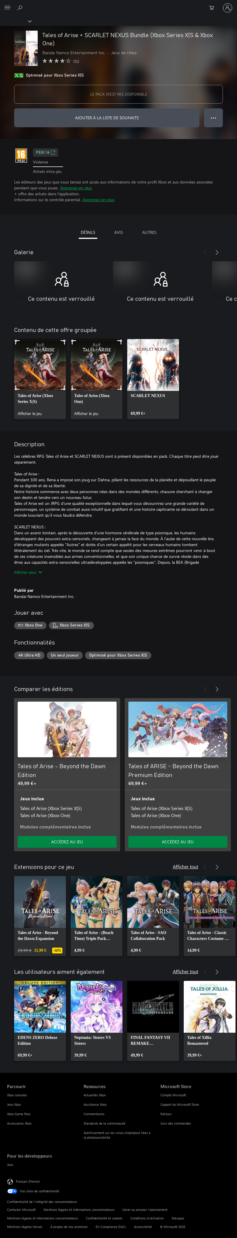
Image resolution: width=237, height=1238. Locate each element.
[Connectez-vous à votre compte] (228, 8)
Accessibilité (143, 1227)
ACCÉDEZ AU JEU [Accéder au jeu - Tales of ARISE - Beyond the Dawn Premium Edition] (178, 841)
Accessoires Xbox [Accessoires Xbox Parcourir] (19, 1123)
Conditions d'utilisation (147, 1218)
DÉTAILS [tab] (88, 232)
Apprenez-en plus (76, 188)
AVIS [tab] (118, 232)
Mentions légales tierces (24, 1227)
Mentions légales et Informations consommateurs (79, 1209)
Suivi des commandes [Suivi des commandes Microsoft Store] (175, 1123)
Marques (178, 1218)
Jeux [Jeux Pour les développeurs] (10, 1164)
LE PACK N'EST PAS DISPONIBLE (118, 94)
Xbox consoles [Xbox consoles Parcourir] (17, 1095)
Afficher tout (185, 866)
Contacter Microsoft (21, 1209)
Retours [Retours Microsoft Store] (166, 1114)
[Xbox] (15, 21)
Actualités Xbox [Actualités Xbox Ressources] (95, 1095)
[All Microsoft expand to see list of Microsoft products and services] (7, 8)
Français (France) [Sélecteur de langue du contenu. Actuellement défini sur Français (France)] (28, 1181)
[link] (40, 379)
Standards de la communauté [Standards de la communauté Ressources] (104, 1123)
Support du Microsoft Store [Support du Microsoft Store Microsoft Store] (179, 1104)
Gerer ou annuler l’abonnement (145, 1209)
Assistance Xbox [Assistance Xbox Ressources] (95, 1104)
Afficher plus (28, 572)
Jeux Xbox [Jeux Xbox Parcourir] (14, 1104)
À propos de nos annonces (69, 1227)
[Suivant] (217, 252)
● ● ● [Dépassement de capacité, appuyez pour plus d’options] (213, 117)
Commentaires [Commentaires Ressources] (94, 1114)
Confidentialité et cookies (104, 1218)
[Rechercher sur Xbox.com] (21, 7)
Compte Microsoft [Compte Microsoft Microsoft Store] (173, 1095)
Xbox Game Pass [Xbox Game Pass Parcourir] (19, 1114)
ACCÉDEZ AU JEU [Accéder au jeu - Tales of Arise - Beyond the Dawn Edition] (67, 841)
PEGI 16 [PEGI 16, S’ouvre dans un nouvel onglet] (45, 152)
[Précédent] (205, 252)
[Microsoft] (118, 4)
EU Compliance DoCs (111, 1227)
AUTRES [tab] (149, 232)
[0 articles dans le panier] (213, 8)
